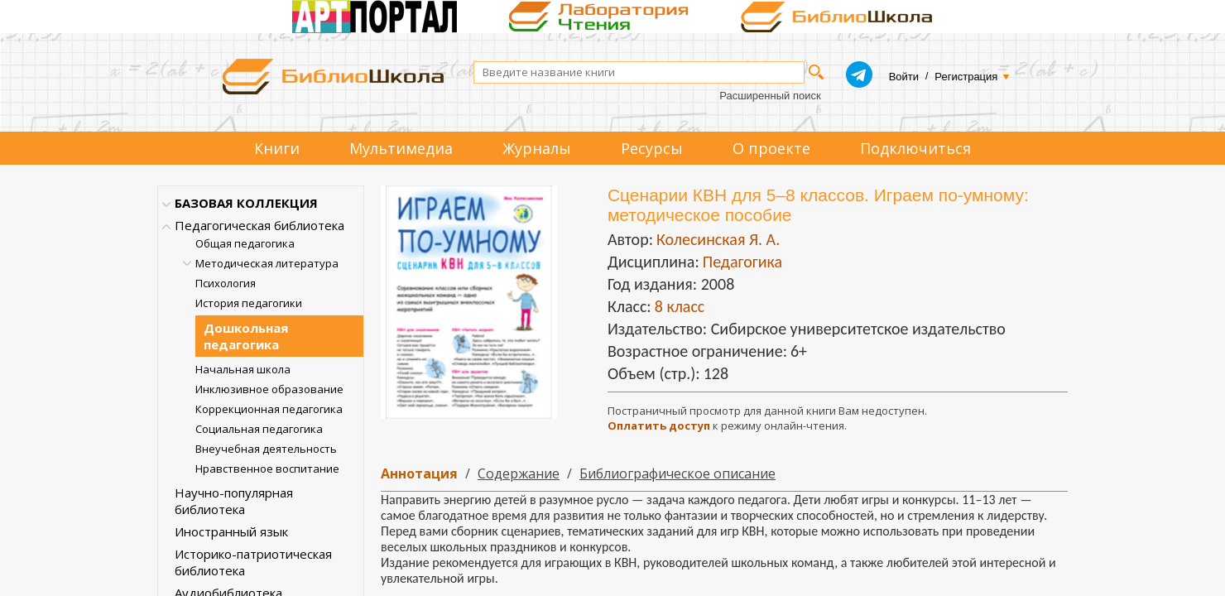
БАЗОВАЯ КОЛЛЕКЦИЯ (246, 203)
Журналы (536, 148)
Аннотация (419, 473)
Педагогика (742, 262)
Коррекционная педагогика (269, 408)
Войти (904, 76)
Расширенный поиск (769, 95)
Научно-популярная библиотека (234, 500)
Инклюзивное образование (269, 389)
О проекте (771, 148)
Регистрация (965, 76)
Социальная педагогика (259, 428)
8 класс (680, 306)
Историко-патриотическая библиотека (253, 562)
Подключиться (915, 148)
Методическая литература (267, 263)
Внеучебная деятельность (266, 448)
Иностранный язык (231, 531)
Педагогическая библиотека (259, 225)
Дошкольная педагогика (246, 336)
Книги (277, 148)
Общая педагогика (245, 243)
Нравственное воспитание (267, 468)
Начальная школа (243, 369)
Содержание (519, 473)
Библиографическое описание (677, 473)
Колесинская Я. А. (718, 239)
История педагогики (248, 303)
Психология (225, 283)
